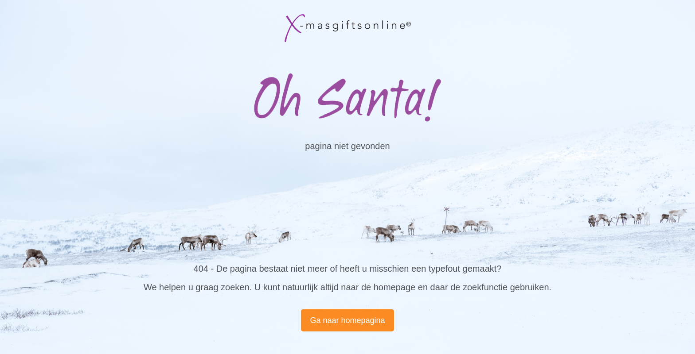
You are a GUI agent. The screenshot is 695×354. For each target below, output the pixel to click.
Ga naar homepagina (347, 320)
